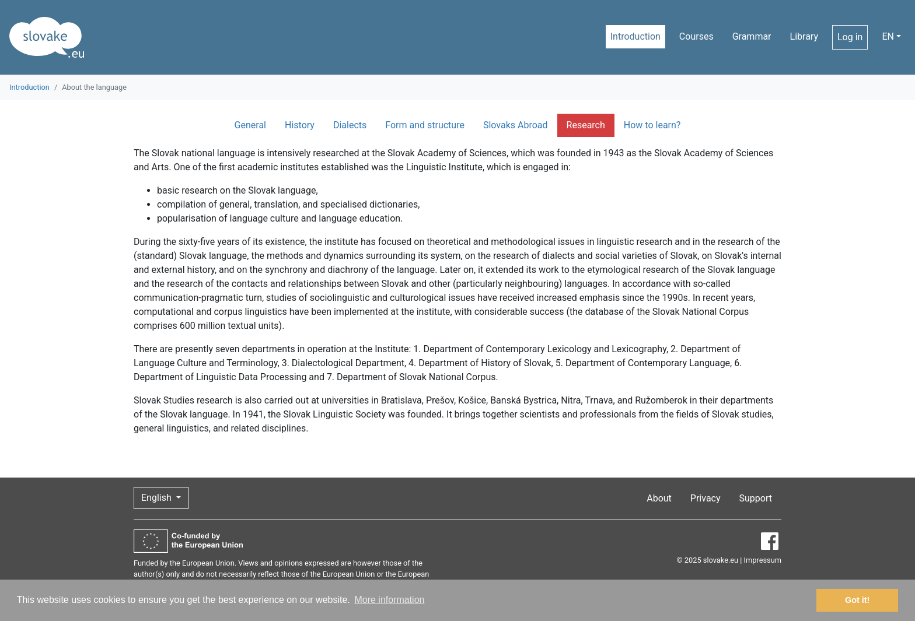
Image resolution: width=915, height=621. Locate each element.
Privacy (705, 498)
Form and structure (425, 125)
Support (755, 498)
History (300, 125)
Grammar (751, 36)
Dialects (349, 125)
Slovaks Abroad (515, 125)
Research (586, 125)
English (157, 497)
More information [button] (389, 600)
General (250, 125)
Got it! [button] (857, 600)
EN (888, 36)
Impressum (762, 560)
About (659, 498)
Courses (696, 36)
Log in (849, 37)
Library (804, 36)
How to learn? (652, 125)
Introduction (635, 36)
